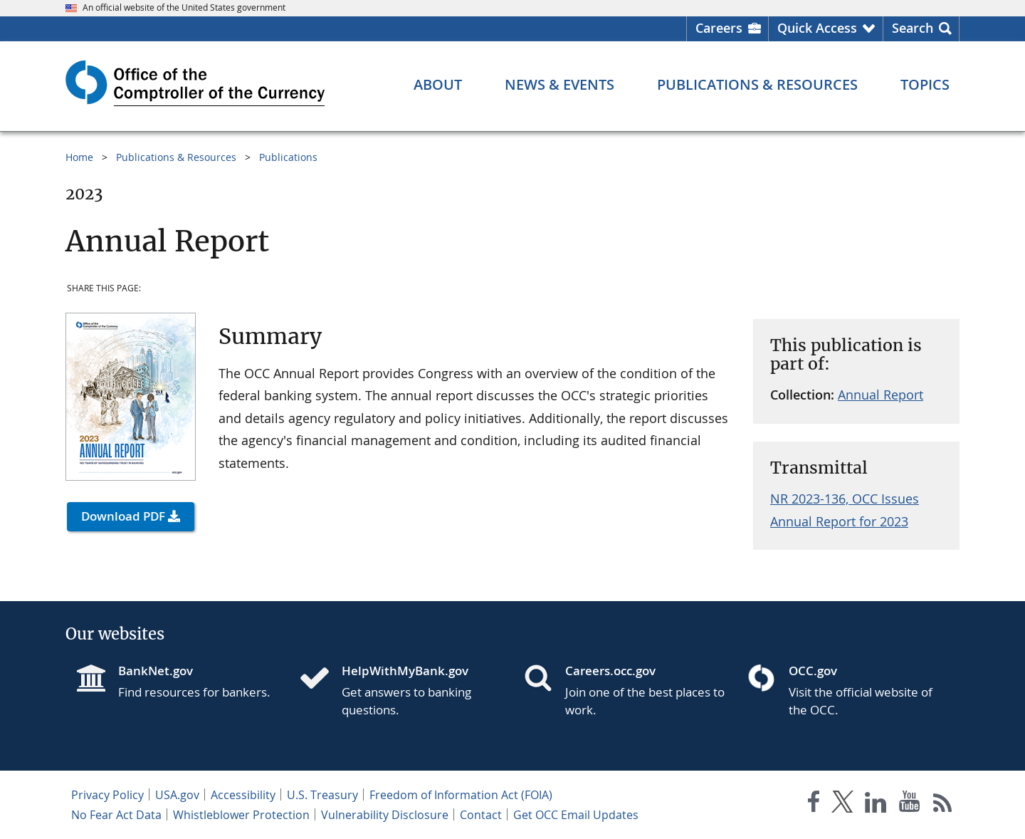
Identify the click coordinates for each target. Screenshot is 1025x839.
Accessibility (243, 795)
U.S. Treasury (322, 795)
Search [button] (912, 27)
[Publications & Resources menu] (757, 85)
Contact (481, 815)
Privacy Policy (107, 795)
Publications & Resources (176, 157)
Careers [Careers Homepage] (718, 27)
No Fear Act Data (116, 815)
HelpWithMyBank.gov (405, 670)
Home (79, 157)
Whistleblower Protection (241, 815)
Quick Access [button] (817, 27)
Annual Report (880, 394)
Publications (288, 157)
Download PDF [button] (123, 516)
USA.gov (177, 795)
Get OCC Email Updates (575, 815)
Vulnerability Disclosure (384, 815)
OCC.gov (813, 670)
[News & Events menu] (559, 85)
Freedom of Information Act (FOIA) (460, 795)
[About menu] (438, 85)
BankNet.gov (155, 670)
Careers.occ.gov (610, 670)
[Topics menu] (925, 85)
